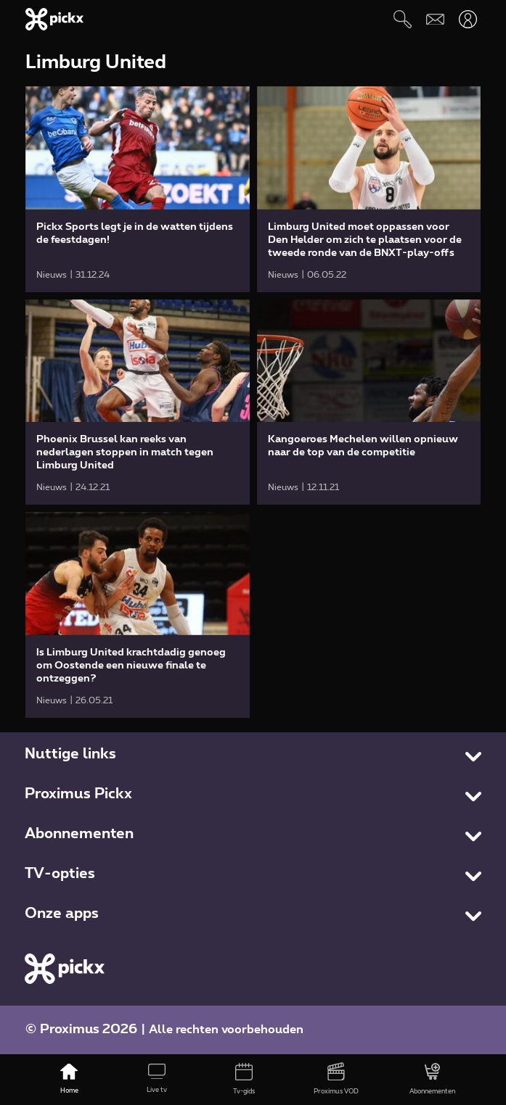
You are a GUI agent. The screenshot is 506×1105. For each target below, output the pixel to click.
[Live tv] (156, 1079)
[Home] (69, 1079)
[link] (137, 189)
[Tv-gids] (244, 1079)
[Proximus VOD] (335, 1079)
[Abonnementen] (432, 1079)
